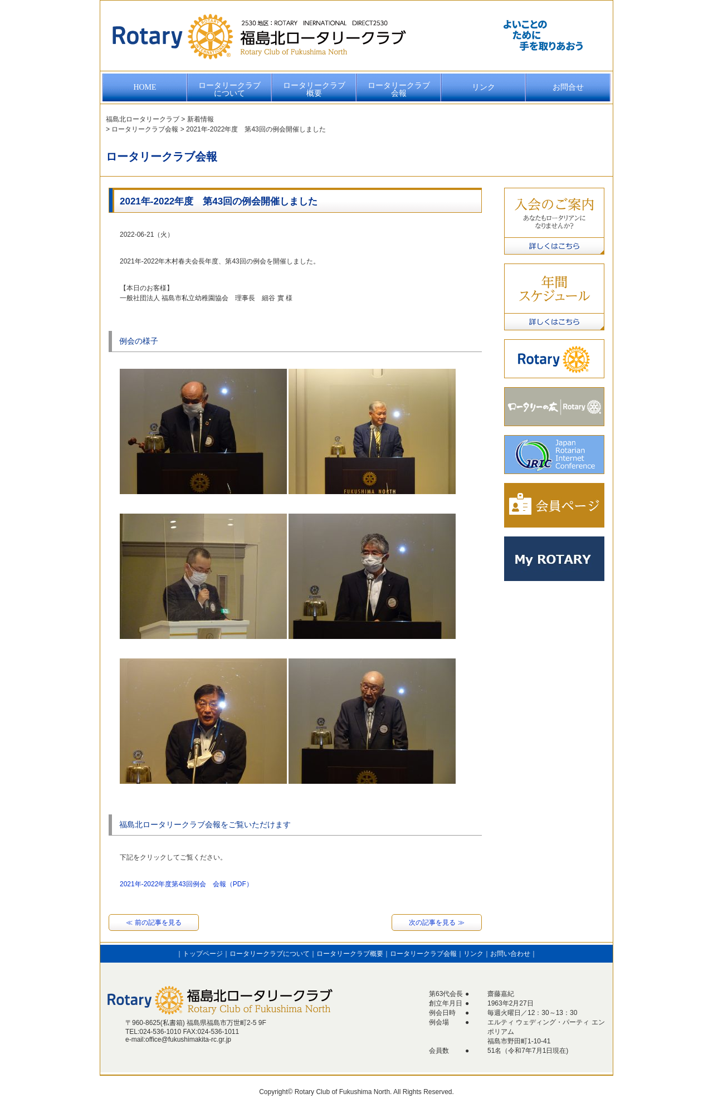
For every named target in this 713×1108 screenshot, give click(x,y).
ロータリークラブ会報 (399, 89)
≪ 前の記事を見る (153, 922)
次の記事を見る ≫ (436, 922)
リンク (483, 87)
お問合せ (568, 87)
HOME (144, 87)
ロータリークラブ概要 (314, 89)
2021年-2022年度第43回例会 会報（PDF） (186, 884)
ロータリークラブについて (229, 89)
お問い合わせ (510, 954)
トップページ (203, 954)
